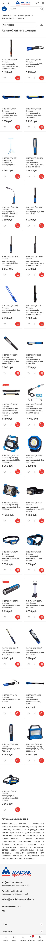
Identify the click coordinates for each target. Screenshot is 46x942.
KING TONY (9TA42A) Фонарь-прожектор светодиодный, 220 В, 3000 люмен (35, 747)
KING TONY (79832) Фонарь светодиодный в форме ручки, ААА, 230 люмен (33, 113)
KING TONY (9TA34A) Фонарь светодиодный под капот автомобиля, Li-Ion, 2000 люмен (35, 408)
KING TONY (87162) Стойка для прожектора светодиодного (9, 161)
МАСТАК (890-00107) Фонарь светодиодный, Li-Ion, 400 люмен (35, 651)
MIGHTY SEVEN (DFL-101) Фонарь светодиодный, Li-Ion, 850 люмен (35, 604)
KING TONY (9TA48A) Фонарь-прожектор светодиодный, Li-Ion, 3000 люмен (11, 506)
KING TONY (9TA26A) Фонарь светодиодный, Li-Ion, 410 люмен (11, 309)
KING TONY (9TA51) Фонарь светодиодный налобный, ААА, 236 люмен (10, 795)
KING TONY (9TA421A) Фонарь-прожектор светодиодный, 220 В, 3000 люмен (11, 459)
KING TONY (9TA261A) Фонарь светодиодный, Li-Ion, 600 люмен (35, 210)
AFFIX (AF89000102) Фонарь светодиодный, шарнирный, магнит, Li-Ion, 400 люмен (11, 64)
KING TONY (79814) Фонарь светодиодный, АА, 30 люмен (11, 698)
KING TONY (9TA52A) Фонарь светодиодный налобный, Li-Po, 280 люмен (10, 556)
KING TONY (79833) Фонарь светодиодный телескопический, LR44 (33, 699)
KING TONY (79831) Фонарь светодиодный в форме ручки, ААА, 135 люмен (9, 113)
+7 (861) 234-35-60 (12, 890)
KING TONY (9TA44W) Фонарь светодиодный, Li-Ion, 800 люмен (35, 459)
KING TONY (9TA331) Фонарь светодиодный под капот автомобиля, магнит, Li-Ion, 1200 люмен (10, 409)
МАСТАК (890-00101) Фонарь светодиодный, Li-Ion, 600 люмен (11, 651)
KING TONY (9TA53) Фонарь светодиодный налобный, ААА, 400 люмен (34, 556)
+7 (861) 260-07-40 (12, 882)
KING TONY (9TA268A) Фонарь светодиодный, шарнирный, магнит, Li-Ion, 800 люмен (35, 261)
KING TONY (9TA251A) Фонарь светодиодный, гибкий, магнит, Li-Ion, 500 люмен (10, 211)
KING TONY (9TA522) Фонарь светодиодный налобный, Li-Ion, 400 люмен (35, 507)
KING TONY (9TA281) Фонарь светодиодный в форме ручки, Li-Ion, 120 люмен (10, 359)
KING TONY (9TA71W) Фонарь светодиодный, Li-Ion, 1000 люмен (11, 604)
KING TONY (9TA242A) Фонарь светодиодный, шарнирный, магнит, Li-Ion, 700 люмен (35, 162)
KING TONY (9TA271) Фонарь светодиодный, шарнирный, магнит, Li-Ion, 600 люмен (35, 310)
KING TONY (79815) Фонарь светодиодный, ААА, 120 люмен (34, 63)
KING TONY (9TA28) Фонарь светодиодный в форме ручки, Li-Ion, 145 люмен (34, 359)
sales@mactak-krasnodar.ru (18, 899)
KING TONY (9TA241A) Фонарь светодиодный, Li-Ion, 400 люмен (11, 747)
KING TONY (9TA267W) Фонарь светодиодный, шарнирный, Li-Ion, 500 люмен (10, 261)
